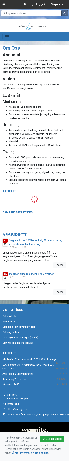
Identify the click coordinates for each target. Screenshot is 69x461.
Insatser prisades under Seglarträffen (31, 273)
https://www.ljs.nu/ (17, 409)
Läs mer (59, 265)
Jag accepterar (52, 438)
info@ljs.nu (13, 403)
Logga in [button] (41, 4)
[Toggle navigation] (6, 37)
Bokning (29, 4)
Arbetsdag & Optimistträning (17, 373)
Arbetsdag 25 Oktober (14, 379)
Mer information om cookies (17, 342)
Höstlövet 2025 (10, 384)
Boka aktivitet (9, 316)
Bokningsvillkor (10, 332)
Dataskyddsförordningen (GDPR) (20, 337)
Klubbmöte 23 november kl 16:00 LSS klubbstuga (29, 359)
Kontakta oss (9, 321)
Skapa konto (58, 4)
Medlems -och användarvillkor (18, 326)
